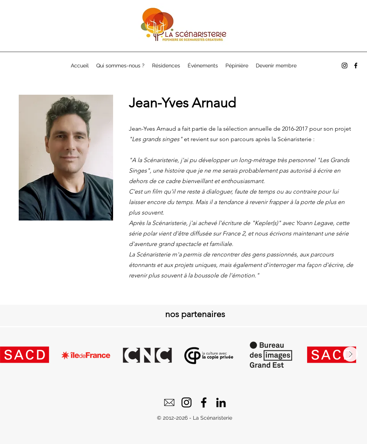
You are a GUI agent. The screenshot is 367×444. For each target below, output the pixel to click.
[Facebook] (203, 402)
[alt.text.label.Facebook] (356, 65)
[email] (169, 402)
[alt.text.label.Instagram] (344, 65)
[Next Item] (350, 354)
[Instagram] (186, 402)
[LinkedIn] (221, 402)
